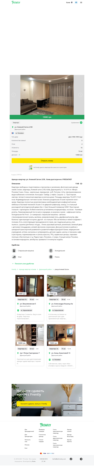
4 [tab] (44, 113)
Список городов (41, 441)
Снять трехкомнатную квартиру (57, 445)
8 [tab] (51, 113)
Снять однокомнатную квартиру (57, 432)
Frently (16, 3)
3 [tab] (42, 113)
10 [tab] (55, 113)
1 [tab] (38, 113)
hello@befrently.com (59, 459)
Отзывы (27, 445)
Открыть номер (47, 161)
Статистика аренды (42, 436)
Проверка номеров (42, 431)
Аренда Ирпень (69, 441)
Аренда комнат (69, 431)
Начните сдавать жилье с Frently (34, 404)
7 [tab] (49, 113)
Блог (26, 449)
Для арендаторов (28, 436)
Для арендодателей (29, 431)
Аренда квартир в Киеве (27, 270)
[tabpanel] (47, 95)
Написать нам (27, 441)
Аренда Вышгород (70, 436)
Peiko (34, 462)
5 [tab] (46, 113)
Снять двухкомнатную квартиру (57, 438)
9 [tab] (53, 113)
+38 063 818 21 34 (43, 461)
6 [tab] (47, 113)
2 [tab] (40, 113)
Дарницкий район (45, 270)
